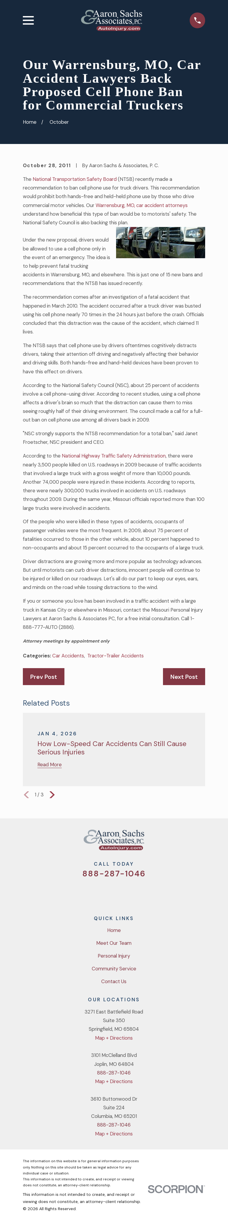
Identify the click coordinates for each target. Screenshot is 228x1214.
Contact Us (113, 981)
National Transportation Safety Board (75, 179)
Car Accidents (68, 655)
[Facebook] (106, 892)
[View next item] (52, 794)
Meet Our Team (114, 943)
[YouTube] (121, 892)
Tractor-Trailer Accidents (115, 655)
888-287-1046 (114, 874)
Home (114, 930)
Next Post (184, 677)
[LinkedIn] (137, 892)
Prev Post (43, 677)
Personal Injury (114, 956)
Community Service (114, 968)
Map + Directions (114, 1038)
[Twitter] (90, 892)
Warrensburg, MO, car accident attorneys (142, 205)
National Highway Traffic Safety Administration (114, 455)
